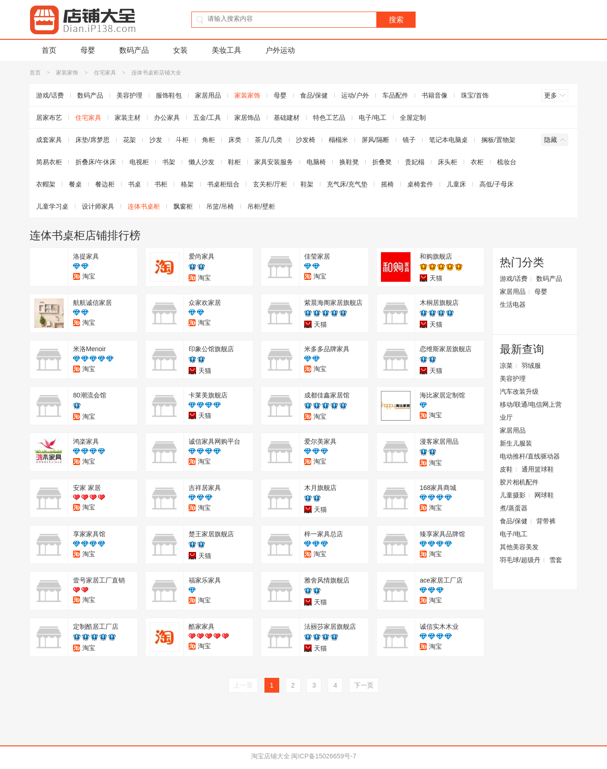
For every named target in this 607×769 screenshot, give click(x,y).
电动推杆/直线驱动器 (530, 456)
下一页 (364, 685)
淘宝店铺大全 (270, 756)
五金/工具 (207, 117)
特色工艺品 (329, 117)
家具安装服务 (273, 162)
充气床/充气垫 (347, 184)
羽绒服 (531, 365)
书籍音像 (435, 95)
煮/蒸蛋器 (513, 508)
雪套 (555, 560)
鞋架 (306, 184)
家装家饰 (67, 72)
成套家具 (49, 139)
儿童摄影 (513, 495)
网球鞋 (544, 495)
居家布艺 (49, 117)
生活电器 (513, 304)
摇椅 (387, 184)
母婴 (87, 50)
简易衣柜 (49, 162)
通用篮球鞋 (537, 469)
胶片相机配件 (519, 482)
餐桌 (75, 184)
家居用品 (208, 95)
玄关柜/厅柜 (270, 184)
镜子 (409, 139)
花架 (129, 139)
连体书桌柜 (144, 206)
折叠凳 (382, 162)
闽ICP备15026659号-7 (323, 756)
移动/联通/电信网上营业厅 (531, 411)
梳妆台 (506, 162)
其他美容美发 (519, 547)
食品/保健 (314, 95)
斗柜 (182, 139)
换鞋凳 (349, 162)
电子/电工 (372, 117)
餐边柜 (105, 184)
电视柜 (139, 162)
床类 (234, 139)
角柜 (208, 139)
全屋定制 (413, 117)
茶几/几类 (268, 139)
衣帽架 (45, 184)
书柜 (160, 184)
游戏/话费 (50, 95)
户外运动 (280, 50)
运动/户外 (355, 95)
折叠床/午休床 (95, 162)
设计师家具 (98, 206)
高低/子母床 (496, 184)
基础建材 (287, 117)
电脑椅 (316, 162)
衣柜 (477, 162)
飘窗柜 (183, 206)
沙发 (155, 139)
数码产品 (134, 50)
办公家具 (167, 117)
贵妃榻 (414, 162)
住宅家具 (105, 72)
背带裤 (546, 521)
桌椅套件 (420, 184)
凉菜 (506, 365)
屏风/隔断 (375, 139)
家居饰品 (247, 117)
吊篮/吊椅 (220, 206)
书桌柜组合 (223, 184)
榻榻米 (338, 139)
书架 (168, 162)
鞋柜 (234, 162)
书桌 (134, 184)
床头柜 (447, 162)
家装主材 (128, 117)
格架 (187, 184)
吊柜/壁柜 (261, 206)
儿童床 (456, 184)
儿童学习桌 (52, 206)
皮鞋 (506, 469)
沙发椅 (305, 139)
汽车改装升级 (519, 391)
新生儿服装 (516, 443)
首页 (49, 50)
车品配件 (395, 95)
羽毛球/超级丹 (520, 560)
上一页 (243, 685)
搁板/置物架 (498, 139)
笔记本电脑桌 (448, 139)
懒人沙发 (202, 162)
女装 (180, 50)
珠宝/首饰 (475, 95)
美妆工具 (226, 50)
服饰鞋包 (169, 95)
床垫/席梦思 (92, 139)
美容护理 (129, 95)
